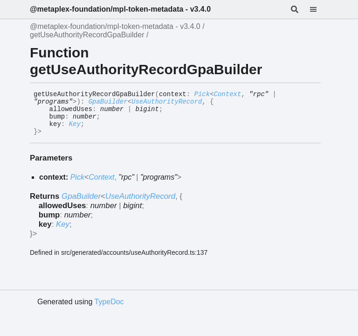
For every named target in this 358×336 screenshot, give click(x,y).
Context (227, 94)
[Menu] (319, 9)
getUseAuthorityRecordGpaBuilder (87, 35)
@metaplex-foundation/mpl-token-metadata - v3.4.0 (120, 9)
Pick (202, 94)
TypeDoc (109, 302)
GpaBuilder (108, 101)
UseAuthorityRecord (166, 101)
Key (75, 124)
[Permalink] (48, 132)
